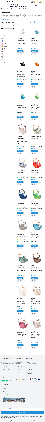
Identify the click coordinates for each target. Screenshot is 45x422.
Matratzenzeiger (19, 366)
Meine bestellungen (31, 363)
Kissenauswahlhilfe (20, 365)
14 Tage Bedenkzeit (6, 366)
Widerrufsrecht (5, 367)
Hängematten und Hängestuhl (17, 8)
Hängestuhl (31, 22)
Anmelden (28, 360)
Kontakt (5, 384)
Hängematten (23, 22)
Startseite (3, 8)
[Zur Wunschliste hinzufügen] (18, 54)
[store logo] (17, 5)
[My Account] (41, 5)
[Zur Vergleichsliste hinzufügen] (21, 54)
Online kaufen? (19, 360)
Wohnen (8, 8)
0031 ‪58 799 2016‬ (15, 391)
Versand (3, 365)
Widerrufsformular (6, 369)
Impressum (4, 370)
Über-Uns (28, 365)
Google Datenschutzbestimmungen (35, 416)
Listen (27, 362)
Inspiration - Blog (19, 372)
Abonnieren (22, 412)
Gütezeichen (18, 370)
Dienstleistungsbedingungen (9, 417)
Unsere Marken (35, 365)
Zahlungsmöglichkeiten (7, 363)
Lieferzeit (9, 365)
